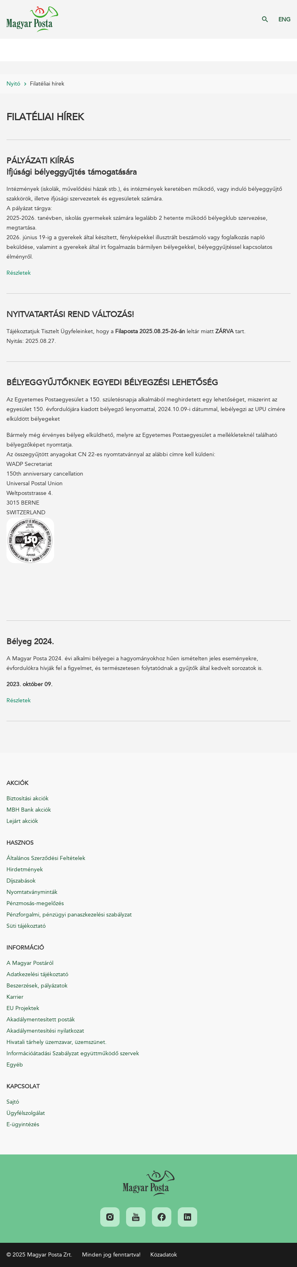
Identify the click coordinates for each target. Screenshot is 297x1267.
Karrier (14, 997)
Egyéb (14, 1064)
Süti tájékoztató (26, 926)
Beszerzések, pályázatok (36, 985)
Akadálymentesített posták (40, 1019)
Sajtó (12, 1101)
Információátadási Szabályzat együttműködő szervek (72, 1053)
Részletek (18, 272)
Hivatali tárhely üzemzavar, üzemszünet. (56, 1042)
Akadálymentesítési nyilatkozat (45, 1030)
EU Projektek (22, 1008)
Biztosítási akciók (27, 798)
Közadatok (163, 1254)
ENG (284, 19)
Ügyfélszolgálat (25, 1113)
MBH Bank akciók (28, 809)
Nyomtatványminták (31, 892)
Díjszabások (21, 880)
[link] (149, 1183)
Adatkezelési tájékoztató (37, 974)
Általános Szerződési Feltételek (45, 858)
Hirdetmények (24, 869)
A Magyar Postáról (29, 963)
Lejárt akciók (22, 821)
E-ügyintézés (22, 1124)
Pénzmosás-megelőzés (35, 903)
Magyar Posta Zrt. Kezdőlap (32, 19)
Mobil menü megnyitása (12, 50)
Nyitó (13, 83)
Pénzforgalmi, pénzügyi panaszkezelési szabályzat (69, 914)
